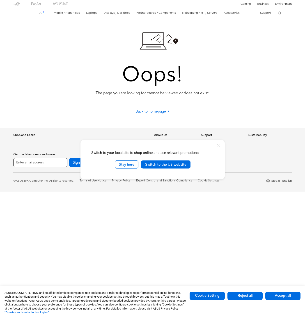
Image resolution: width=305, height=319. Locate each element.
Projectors (20, 230)
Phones (18, 149)
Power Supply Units (73, 189)
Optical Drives (69, 196)
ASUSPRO (161, 223)
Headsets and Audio (119, 209)
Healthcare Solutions (27, 155)
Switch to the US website (165, 164)
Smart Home (114, 182)
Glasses (65, 148)
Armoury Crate (164, 250)
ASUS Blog (161, 243)
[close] (219, 145)
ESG (251, 142)
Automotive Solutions (168, 230)
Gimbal (111, 263)
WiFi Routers (68, 250)
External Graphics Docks (76, 209)
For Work (19, 183)
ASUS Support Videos (215, 182)
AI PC (158, 203)
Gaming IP (113, 270)
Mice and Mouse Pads (120, 203)
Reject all (245, 295)
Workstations (22, 271)
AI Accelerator (69, 216)
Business (263, 4)
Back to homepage (152, 111)
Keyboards (113, 196)
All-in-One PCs (23, 237)
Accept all (283, 295)
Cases (64, 176)
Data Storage (69, 203)
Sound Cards (68, 223)
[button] (246, 4)
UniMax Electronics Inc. (169, 189)
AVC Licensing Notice (168, 236)
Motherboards (69, 162)
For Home (20, 176)
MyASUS (207, 189)
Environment (283, 4)
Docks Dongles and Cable (123, 243)
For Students (21, 196)
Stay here (126, 164)
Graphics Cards (70, 169)
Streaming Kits (116, 216)
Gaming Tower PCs (26, 250)
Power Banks (115, 250)
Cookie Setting (207, 295)
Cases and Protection (120, 230)
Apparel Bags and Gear (121, 223)
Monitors (19, 223)
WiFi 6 (64, 243)
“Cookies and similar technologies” (27, 312)
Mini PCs (19, 264)
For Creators (21, 189)
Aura (157, 257)
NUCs (17, 257)
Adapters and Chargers (122, 236)
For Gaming (21, 203)
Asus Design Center (167, 216)
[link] (21, 13)
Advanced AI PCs (165, 209)
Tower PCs (20, 244)
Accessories (21, 162)
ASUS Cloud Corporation (171, 182)
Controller (113, 257)
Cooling (65, 182)
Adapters (66, 267)
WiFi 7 (64, 237)
